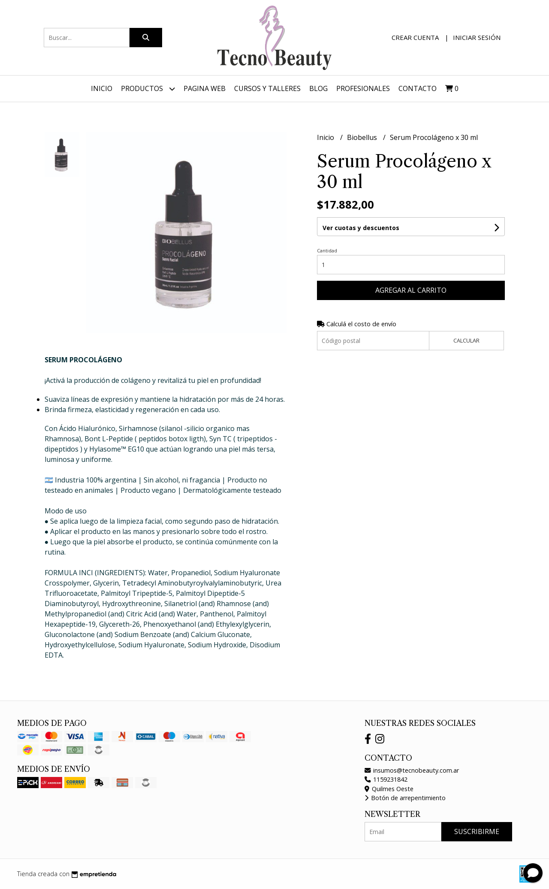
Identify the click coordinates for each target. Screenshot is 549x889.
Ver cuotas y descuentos (361, 228)
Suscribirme (476, 831)
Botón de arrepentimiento (405, 798)
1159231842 (386, 779)
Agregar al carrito (410, 290)
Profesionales (363, 88)
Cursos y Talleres (267, 88)
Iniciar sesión (477, 37)
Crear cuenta (415, 37)
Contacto (417, 88)
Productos (148, 89)
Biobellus (363, 137)
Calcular (466, 340)
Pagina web (205, 88)
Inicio (101, 88)
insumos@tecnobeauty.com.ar (412, 770)
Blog (318, 88)
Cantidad (327, 250)
